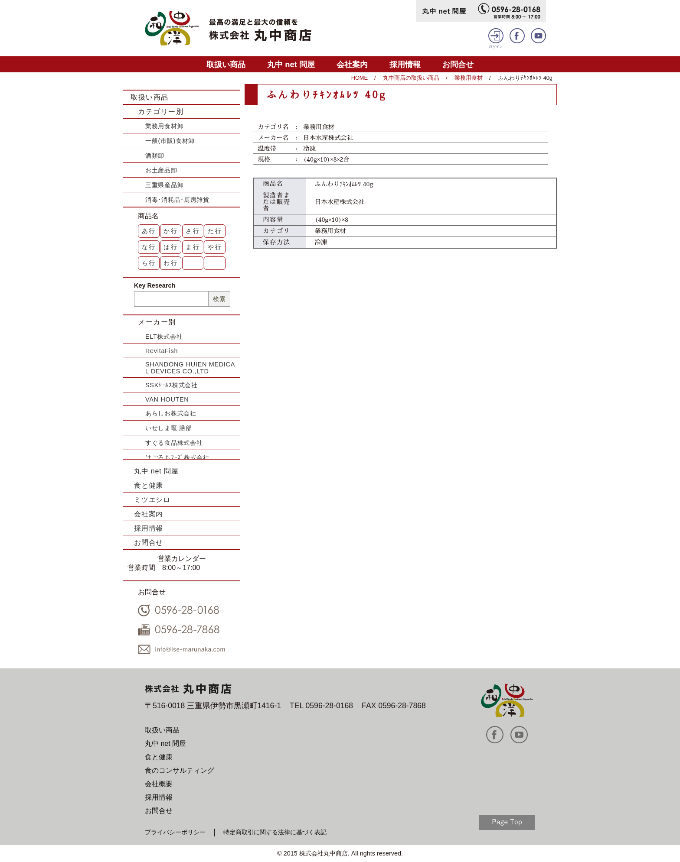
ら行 (149, 262)
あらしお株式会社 (170, 413)
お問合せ (458, 64)
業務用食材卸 (164, 126)
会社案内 (352, 64)
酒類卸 (154, 155)
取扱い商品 (225, 64)
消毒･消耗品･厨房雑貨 (177, 199)
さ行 (193, 230)
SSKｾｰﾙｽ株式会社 (171, 385)
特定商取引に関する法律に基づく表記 (275, 832)
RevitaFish (161, 350)
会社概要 (159, 783)
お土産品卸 (161, 170)
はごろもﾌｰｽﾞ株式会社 (177, 457)
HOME (359, 78)
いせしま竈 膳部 (168, 428)
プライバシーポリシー (175, 832)
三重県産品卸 (164, 184)
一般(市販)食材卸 (170, 140)
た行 (215, 230)
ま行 (193, 246)
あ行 (149, 230)
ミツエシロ (152, 499)
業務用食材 (468, 78)
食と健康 (148, 485)
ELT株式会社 (164, 336)
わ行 (170, 262)
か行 (170, 230)
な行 (149, 246)
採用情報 (405, 64)
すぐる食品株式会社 (174, 442)
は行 (170, 246)
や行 (215, 246)
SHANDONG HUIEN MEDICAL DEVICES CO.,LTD (190, 368)
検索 (219, 298)
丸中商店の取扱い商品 (411, 78)
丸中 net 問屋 (291, 64)
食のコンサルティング (179, 770)
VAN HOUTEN (167, 399)
